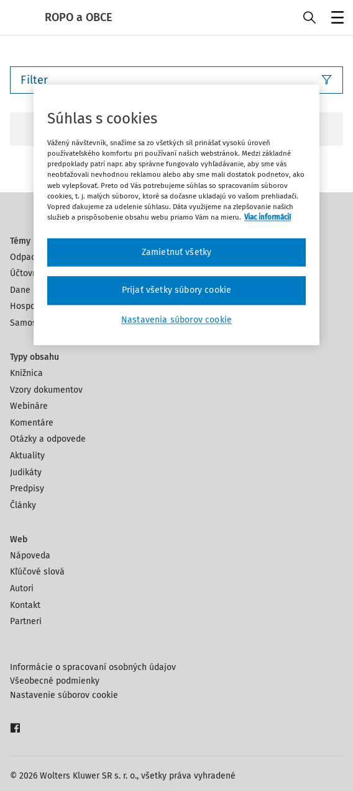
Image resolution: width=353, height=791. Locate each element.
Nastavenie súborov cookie (64, 695)
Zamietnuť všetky (177, 252)
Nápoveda (30, 555)
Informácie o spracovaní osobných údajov (93, 667)
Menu (335, 19)
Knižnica (26, 373)
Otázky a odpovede (48, 439)
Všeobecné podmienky (54, 681)
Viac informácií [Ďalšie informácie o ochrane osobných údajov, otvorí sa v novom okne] (267, 217)
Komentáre (31, 423)
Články (23, 505)
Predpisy (27, 488)
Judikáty (26, 472)
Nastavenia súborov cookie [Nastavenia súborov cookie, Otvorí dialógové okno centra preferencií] (176, 320)
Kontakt (25, 605)
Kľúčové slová (37, 571)
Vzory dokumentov (46, 390)
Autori (22, 588)
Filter (176, 80)
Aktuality (27, 455)
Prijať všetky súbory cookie (176, 290)
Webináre (29, 406)
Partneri (26, 621)
